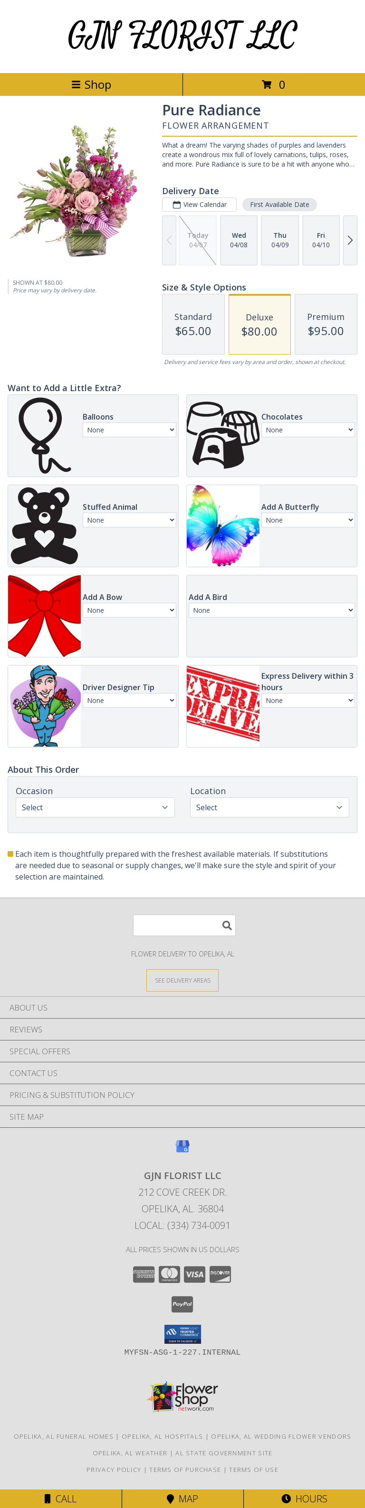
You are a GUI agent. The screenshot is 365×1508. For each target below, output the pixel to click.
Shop (91, 84)
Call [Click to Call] (61, 1498)
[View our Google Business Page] (182, 1150)
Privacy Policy (113, 1469)
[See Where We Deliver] (182, 979)
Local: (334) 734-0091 (182, 1225)
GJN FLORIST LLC (183, 36)
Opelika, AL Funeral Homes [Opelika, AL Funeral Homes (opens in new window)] (64, 1436)
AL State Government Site (223, 1453)
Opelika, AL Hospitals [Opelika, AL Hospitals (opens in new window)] (162, 1436)
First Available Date (279, 204)
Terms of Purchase (185, 1469)
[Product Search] (184, 925)
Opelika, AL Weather (130, 1453)
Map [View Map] (182, 1498)
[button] (182, 1334)
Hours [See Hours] (304, 1498)
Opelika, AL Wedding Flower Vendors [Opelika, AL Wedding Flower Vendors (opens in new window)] (281, 1436)
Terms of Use (254, 1469)
